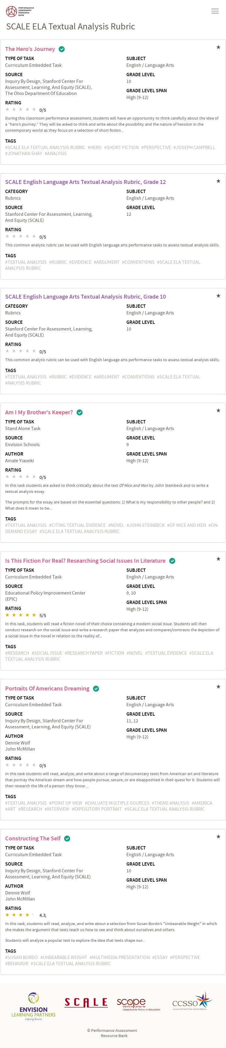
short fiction (123, 147)
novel (117, 525)
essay (161, 958)
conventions (140, 262)
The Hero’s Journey (30, 49)
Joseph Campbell (195, 147)
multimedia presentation (121, 958)
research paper (85, 653)
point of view (67, 803)
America (203, 803)
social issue (48, 653)
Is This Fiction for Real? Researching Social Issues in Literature (85, 561)
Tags (10, 141)
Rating (13, 103)
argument (108, 262)
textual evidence (167, 653)
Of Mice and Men (188, 525)
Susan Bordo (23, 958)
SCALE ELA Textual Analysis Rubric (46, 147)
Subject (136, 59)
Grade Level (140, 75)
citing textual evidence (79, 525)
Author (14, 454)
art (12, 809)
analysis (57, 154)
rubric (59, 262)
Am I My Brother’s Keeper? (39, 412)
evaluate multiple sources (118, 803)
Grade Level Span (146, 91)
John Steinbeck (147, 525)
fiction (116, 653)
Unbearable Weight (65, 958)
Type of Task (19, 59)
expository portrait (98, 809)
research (18, 653)
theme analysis (171, 803)
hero (96, 147)
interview (58, 809)
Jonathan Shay (25, 154)
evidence (81, 262)
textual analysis (27, 262)
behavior (18, 964)
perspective (157, 147)
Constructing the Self (32, 839)
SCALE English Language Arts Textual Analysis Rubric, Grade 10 (85, 297)
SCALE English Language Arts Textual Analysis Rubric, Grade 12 (85, 182)
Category (16, 192)
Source (14, 75)
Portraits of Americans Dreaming (47, 689)
